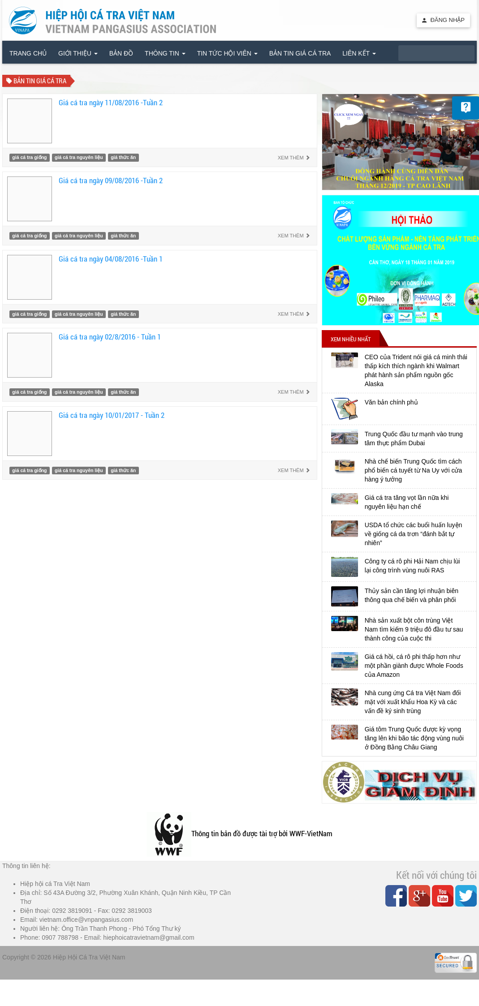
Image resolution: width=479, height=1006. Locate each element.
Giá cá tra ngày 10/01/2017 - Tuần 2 (111, 415)
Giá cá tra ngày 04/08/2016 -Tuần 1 (111, 259)
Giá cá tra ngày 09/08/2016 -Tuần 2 (111, 180)
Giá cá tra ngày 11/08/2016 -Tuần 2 (111, 102)
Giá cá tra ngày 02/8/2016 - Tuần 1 (110, 336)
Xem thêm (294, 157)
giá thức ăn (123, 157)
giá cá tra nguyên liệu (79, 157)
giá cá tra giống (29, 157)
